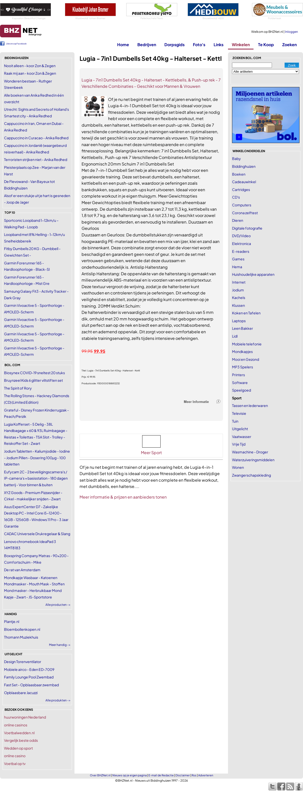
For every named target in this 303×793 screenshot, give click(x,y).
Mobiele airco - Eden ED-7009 (29, 669)
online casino (15, 755)
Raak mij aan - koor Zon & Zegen (30, 73)
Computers (241, 205)
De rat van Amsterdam (22, 569)
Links (218, 44)
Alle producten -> (57, 605)
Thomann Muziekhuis (21, 637)
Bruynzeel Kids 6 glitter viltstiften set (33, 380)
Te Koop (266, 44)
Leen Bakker (242, 328)
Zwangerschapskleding (251, 475)
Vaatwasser (241, 436)
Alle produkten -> (57, 700)
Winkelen (241, 44)
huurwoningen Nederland (25, 717)
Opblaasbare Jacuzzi (21, 692)
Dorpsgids (174, 44)
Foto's (199, 44)
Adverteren (205, 775)
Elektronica (241, 243)
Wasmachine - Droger (250, 452)
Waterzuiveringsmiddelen (253, 459)
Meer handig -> (59, 645)
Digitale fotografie (247, 228)
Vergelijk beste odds (21, 740)
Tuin (235, 421)
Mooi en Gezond (245, 359)
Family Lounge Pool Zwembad (29, 677)
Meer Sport (151, 452)
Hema (237, 266)
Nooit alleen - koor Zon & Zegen (30, 65)
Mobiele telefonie (247, 344)
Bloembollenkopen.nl (22, 629)
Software (240, 382)
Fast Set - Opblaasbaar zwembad (31, 684)
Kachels (238, 297)
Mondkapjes (242, 351)
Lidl (235, 336)
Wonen (238, 467)
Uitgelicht (240, 428)
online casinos (15, 725)
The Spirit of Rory (18, 388)
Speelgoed (241, 390)
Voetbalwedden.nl (19, 732)
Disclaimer (182, 775)
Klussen (238, 305)
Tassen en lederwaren (250, 405)
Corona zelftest (245, 212)
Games (238, 259)
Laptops (239, 320)
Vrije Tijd (238, 444)
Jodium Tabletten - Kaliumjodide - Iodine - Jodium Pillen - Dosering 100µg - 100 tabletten (37, 457)
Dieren (237, 220)
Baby (236, 158)
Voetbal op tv (15, 763)
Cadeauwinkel (244, 181)
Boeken (238, 174)
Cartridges (241, 189)
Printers (238, 374)
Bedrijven (146, 44)
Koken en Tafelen (246, 313)
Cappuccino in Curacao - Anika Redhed (36, 137)
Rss (194, 775)
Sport (237, 398)
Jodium (238, 290)
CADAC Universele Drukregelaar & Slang (37, 533)
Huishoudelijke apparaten (253, 274)
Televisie (239, 413)
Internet (238, 282)
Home (123, 44)
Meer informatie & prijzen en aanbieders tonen (123, 497)
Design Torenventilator (22, 661)
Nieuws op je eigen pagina (129, 775)
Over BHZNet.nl (100, 775)
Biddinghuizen (244, 166)
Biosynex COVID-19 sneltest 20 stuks (34, 372)
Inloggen (291, 32)
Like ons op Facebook (16, 43)
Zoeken (289, 44)
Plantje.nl (11, 621)
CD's (236, 197)
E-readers (240, 251)
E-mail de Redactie (161, 775)
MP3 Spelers (242, 367)
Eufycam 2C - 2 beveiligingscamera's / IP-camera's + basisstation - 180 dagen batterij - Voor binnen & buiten (36, 478)
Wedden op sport (18, 748)
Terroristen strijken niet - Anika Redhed (35, 159)
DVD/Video (241, 235)
